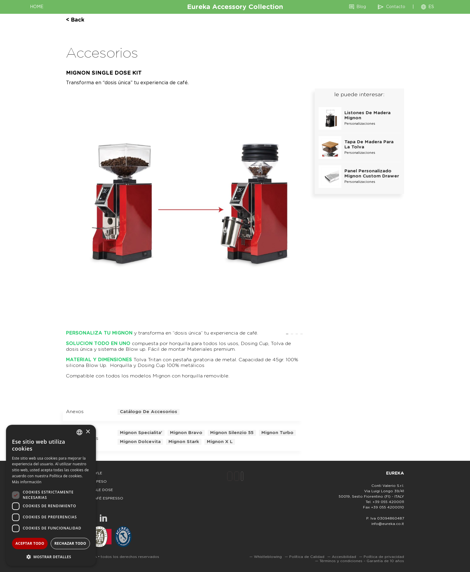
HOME (36, 7)
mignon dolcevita (140, 441)
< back (75, 20)
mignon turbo (277, 432)
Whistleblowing (268, 557)
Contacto (395, 7)
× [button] (87, 432)
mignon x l (220, 441)
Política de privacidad (384, 557)
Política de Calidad (306, 557)
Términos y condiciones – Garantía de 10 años (362, 561)
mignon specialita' (141, 432)
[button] (51, 556)
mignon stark (183, 441)
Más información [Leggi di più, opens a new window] (26, 481)
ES (431, 7)
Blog (361, 7)
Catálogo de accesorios (148, 412)
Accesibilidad (344, 557)
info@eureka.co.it (387, 524)
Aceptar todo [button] (29, 543)
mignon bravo (186, 432)
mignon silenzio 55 (232, 432)
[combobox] (79, 432)
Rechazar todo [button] (70, 543)
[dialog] (51, 495)
